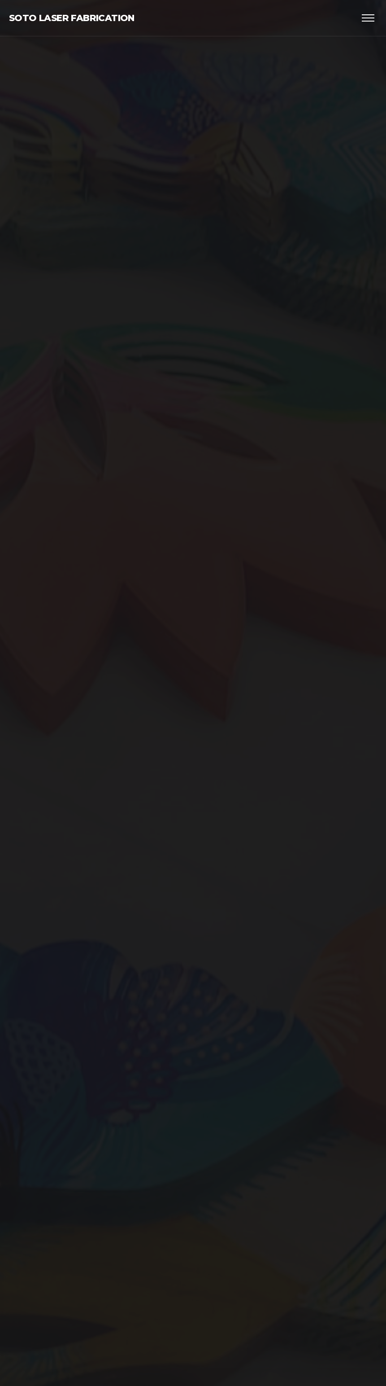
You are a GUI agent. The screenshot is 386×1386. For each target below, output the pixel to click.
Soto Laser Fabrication (71, 18)
